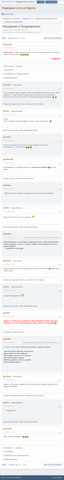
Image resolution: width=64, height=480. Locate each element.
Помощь (54, 477)
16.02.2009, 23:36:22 (9, 380)
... (21, 38)
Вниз (3, 38)
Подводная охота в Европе (18, 7)
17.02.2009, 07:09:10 (9, 432)
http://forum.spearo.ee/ (10, 78)
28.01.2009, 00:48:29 (9, 290)
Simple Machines (16, 477)
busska (8, 44)
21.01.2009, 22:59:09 (9, 114)
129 (23, 38)
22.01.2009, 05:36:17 (9, 140)
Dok (55, 18)
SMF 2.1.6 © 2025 (6, 477)
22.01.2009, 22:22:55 (9, 211)
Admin (8, 85)
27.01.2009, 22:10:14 (9, 237)
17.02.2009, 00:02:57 (9, 406)
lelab (7, 313)
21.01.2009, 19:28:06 (9, 88)
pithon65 (9, 159)
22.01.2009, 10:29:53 (9, 162)
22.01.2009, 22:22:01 (9, 188)
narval (8, 137)
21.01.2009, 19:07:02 (9, 48)
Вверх (4, 464)
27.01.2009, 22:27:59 (9, 264)
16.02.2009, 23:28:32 (9, 342)
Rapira (8, 185)
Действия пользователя (53, 38)
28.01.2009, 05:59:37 (9, 316)
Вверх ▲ (60, 477)
